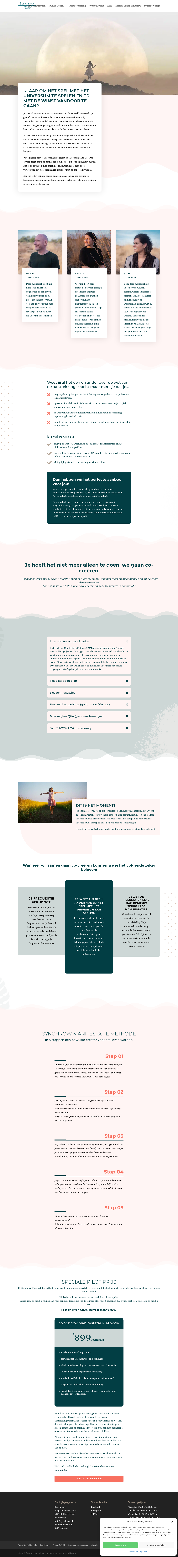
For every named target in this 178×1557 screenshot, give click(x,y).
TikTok (94, 1514)
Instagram (96, 1510)
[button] (172, 1521)
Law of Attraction (36, 6)
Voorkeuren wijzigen (156, 1545)
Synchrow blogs (152, 6)
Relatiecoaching (77, 6)
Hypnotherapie (96, 6)
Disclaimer (45, 1545)
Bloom (72, 1553)
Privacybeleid (141, 1552)
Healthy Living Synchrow (128, 6)
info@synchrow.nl (64, 1521)
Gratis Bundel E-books (27, 1545)
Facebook (95, 1507)
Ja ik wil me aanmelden (89, 1478)
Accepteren (120, 1545)
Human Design (56, 6)
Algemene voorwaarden (78, 1545)
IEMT (109, 6)
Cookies (132, 1552)
